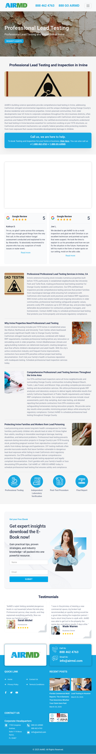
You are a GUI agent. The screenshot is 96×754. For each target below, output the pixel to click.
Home (8, 679)
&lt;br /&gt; (48, 185)
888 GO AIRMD (70, 6)
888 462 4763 (45, 6)
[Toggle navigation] (88, 5)
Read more (25, 253)
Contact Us (32, 679)
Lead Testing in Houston (80, 694)
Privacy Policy (11, 685)
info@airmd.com (71, 661)
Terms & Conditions (35, 685)
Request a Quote (14, 41)
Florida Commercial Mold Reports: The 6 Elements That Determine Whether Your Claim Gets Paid (60, 698)
